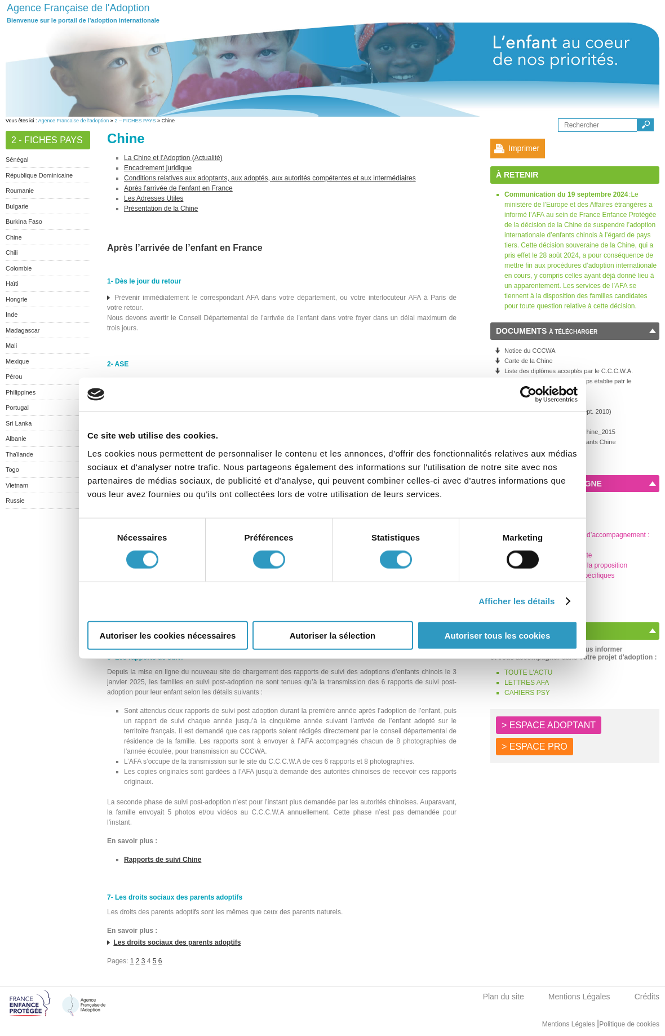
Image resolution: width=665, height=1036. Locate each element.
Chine (14, 237)
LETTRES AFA (526, 683)
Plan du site (503, 996)
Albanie (16, 438)
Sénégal (17, 159)
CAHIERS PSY (527, 693)
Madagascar (23, 330)
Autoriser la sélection (333, 635)
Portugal (17, 407)
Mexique (17, 361)
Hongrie (17, 299)
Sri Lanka (19, 423)
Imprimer (523, 148)
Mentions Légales (579, 996)
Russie (15, 500)
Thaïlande (19, 454)
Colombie (19, 268)
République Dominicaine (39, 175)
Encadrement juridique (158, 168)
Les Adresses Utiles (153, 198)
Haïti (12, 283)
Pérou (14, 376)
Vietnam (17, 485)
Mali (11, 345)
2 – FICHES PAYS (135, 120)
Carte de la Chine (528, 360)
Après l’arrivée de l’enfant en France (178, 188)
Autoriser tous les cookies (498, 635)
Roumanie (20, 190)
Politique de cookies (629, 1024)
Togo (12, 469)
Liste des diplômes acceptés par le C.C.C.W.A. (568, 371)
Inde (11, 314)
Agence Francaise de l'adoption (73, 120)
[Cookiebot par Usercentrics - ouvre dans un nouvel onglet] (528, 394)
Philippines (21, 392)
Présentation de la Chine (161, 208)
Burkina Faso (24, 221)
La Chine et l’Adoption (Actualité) (173, 158)
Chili (11, 252)
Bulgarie (17, 206)
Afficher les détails (516, 601)
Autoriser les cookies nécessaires (168, 635)
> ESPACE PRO (535, 746)
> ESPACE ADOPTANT (549, 725)
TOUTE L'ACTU (528, 672)
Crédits (647, 996)
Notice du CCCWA (530, 350)
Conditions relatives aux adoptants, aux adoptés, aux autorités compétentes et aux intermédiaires (270, 178)
